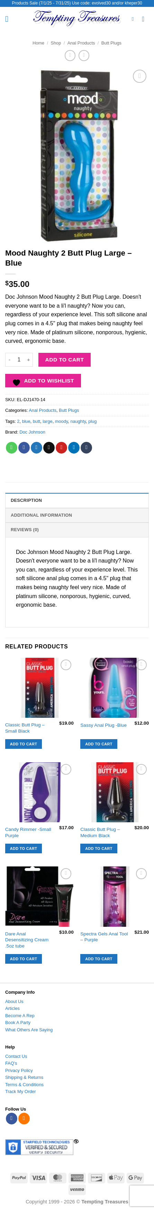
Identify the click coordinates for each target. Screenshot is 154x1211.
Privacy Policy (19, 1070)
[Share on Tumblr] (86, 448)
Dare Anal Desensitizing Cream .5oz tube (26, 940)
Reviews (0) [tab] (25, 529)
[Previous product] (84, 55)
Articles (12, 1008)
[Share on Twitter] (36, 448)
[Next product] (70, 55)
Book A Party (17, 1022)
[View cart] (145, 19)
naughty (78, 421)
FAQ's (11, 1063)
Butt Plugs (111, 43)
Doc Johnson (32, 432)
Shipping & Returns (24, 1077)
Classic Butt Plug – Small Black (25, 728)
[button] (9, 18)
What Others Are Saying (29, 1029)
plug (92, 421)
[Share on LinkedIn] (74, 448)
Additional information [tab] (41, 515)
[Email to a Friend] (49, 448)
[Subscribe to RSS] (24, 1118)
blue (26, 421)
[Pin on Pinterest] (61, 448)
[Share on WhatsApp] (11, 448)
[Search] (134, 19)
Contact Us (16, 1056)
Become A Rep (20, 1015)
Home (38, 43)
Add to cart (64, 360)
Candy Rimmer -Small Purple (28, 832)
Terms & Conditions (24, 1084)
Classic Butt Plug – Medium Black (100, 832)
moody (61, 421)
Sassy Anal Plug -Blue (103, 725)
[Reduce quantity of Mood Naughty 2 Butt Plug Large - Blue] (9, 360)
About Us (14, 1001)
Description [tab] (26, 500)
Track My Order (20, 1091)
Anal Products (81, 43)
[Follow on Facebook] (11, 1118)
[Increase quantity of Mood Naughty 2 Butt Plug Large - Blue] (29, 360)
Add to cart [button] (23, 744)
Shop (56, 43)
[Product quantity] (19, 360)
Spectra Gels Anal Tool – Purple (104, 937)
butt (36, 421)
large (47, 421)
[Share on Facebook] (24, 448)
